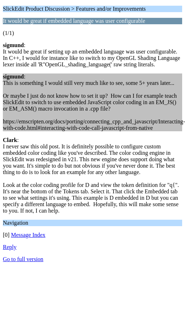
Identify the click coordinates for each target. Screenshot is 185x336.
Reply (9, 247)
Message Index (28, 235)
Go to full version (23, 259)
